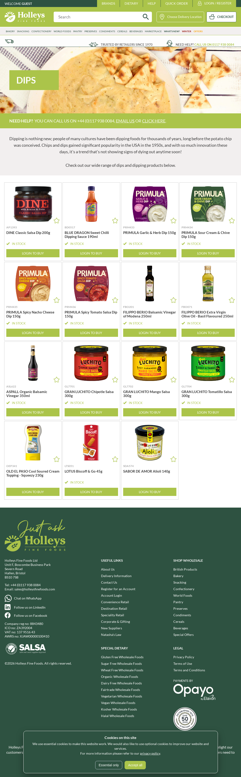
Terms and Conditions (189, 670)
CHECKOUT (225, 17)
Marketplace (153, 31)
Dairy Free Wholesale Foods (121, 683)
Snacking (23, 31)
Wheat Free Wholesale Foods (122, 670)
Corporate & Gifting (115, 622)
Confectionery (41, 31)
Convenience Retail (115, 602)
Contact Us (109, 582)
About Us (108, 569)
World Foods (62, 31)
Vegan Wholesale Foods (118, 703)
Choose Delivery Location (184, 17)
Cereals (122, 31)
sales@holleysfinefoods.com (34, 589)
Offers (198, 31)
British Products (185, 569)
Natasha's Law (111, 635)
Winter (186, 31)
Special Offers (183, 635)
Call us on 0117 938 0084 (214, 44)
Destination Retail (114, 608)
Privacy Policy (183, 657)
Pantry (77, 31)
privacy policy (150, 753)
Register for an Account (118, 589)
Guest (27, 4)
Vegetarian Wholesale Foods (121, 696)
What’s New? (172, 31)
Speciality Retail (112, 615)
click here (153, 120)
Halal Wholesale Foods (117, 716)
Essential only (109, 765)
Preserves (90, 31)
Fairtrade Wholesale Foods (120, 690)
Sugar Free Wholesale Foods (121, 664)
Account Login (111, 595)
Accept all (135, 765)
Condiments (107, 31)
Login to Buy (33, 253)
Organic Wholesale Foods (119, 677)
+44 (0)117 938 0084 (25, 585)
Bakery (10, 31)
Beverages (136, 31)
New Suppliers (111, 628)
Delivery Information (116, 576)
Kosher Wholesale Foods (119, 709)
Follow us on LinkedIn (29, 607)
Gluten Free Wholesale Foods (122, 657)
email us (125, 120)
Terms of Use (182, 664)
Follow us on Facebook (30, 615)
